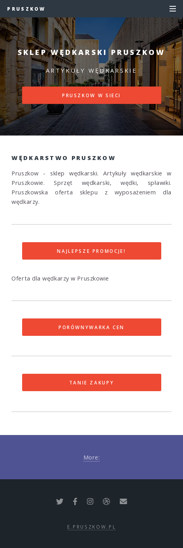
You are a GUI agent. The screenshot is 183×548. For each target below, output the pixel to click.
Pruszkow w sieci (91, 95)
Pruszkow (26, 9)
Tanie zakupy (91, 382)
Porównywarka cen (91, 327)
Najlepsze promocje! (91, 251)
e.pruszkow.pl (91, 527)
